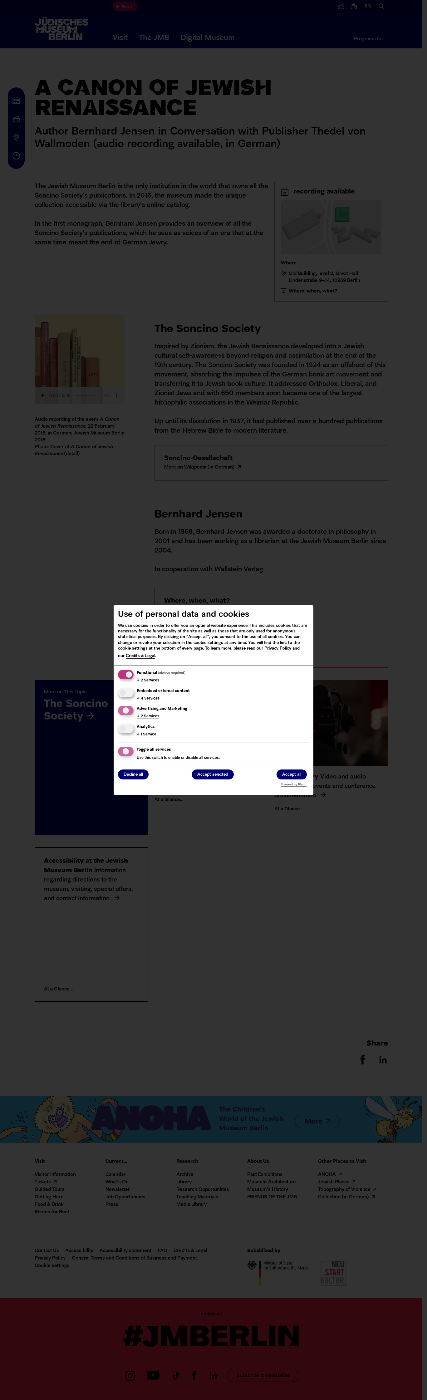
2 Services (148, 680)
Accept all (291, 775)
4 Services (148, 698)
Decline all (133, 775)
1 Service (146, 734)
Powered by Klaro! (294, 784)
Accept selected (212, 775)
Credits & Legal (140, 656)
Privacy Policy (277, 648)
